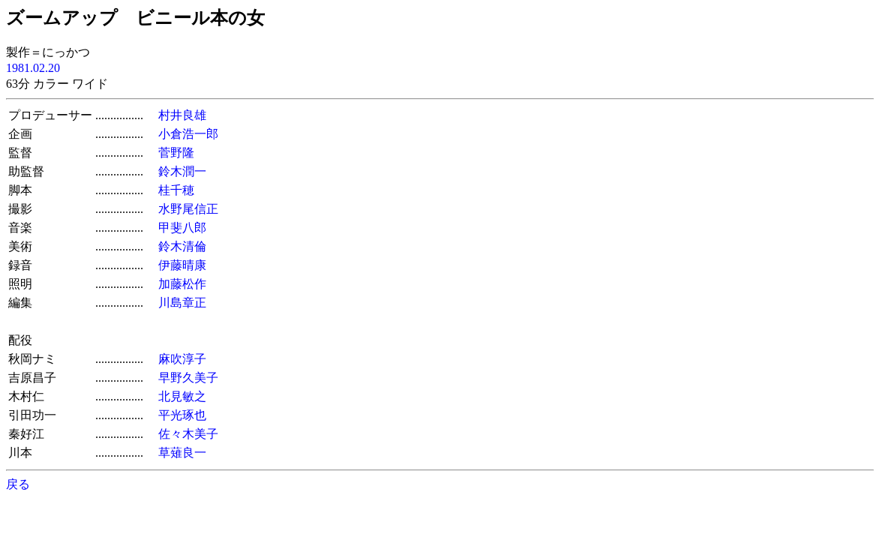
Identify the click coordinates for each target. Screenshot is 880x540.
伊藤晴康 (182, 265)
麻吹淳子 (182, 358)
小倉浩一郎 (188, 134)
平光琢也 (182, 415)
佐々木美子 (188, 434)
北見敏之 (182, 396)
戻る (18, 484)
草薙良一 (182, 452)
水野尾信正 (188, 208)
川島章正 (182, 302)
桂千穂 (176, 190)
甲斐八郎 (182, 227)
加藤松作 (182, 284)
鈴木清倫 (182, 246)
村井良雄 (182, 115)
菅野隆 (176, 152)
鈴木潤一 (182, 171)
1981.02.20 (33, 68)
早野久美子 (188, 377)
